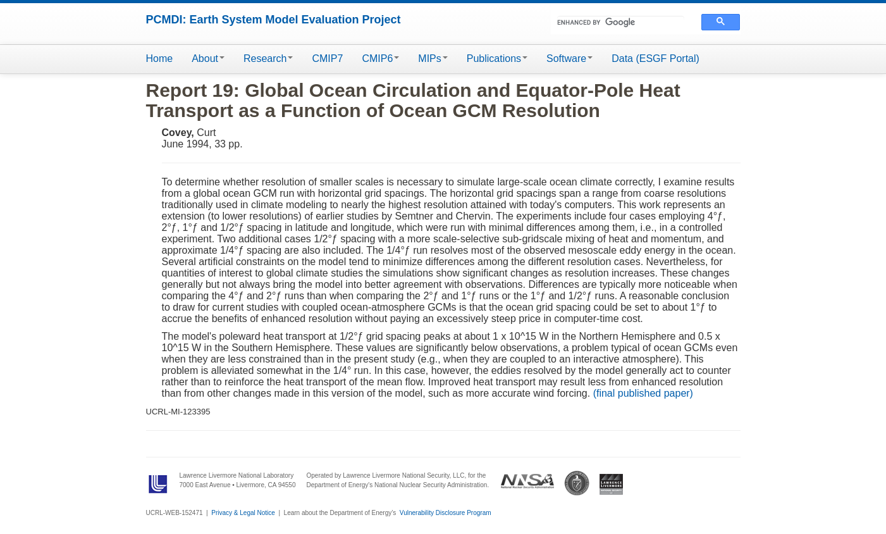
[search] (620, 22)
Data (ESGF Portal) (655, 58)
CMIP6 (380, 58)
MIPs (432, 58)
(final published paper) (643, 393)
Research (268, 58)
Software (569, 58)
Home (159, 58)
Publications (497, 58)
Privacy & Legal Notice (243, 512)
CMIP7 (327, 58)
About (208, 58)
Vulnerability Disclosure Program (445, 512)
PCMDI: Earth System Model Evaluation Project (273, 19)
